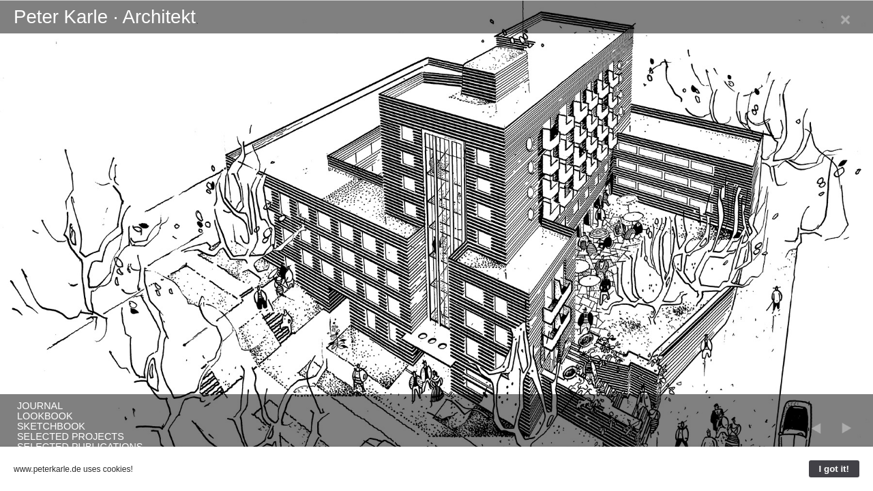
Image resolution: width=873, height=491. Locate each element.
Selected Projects (782, 53)
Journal (730, 53)
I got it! (834, 469)
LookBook (45, 416)
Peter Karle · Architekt (105, 16)
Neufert (835, 53)
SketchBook (51, 426)
